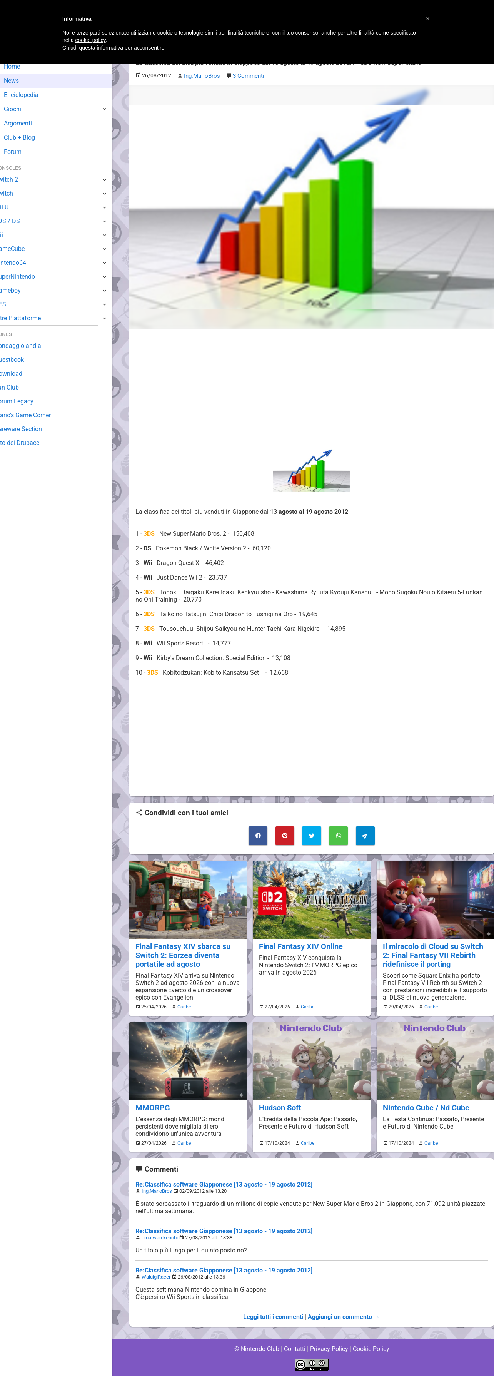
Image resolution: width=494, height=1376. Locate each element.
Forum (19, 151)
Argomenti (25, 123)
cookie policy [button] (90, 40)
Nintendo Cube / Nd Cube (425, 1114)
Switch (15, 193)
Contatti (294, 1349)
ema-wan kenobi (159, 1244)
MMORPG (151, 1114)
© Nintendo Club (256, 1349)
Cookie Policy (370, 1349)
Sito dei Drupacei (29, 442)
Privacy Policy (329, 1349)
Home (19, 66)
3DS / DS (18, 221)
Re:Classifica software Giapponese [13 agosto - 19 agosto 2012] (224, 1190)
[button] (428, 18)
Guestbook (21, 359)
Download (19, 373)
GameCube (21, 248)
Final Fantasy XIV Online (299, 945)
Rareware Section (30, 429)
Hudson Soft (279, 1114)
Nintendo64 (22, 262)
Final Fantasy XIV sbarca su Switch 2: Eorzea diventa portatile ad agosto (181, 954)
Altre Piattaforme (29, 318)
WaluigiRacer (156, 1283)
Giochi (19, 109)
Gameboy (19, 290)
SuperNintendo (26, 276)
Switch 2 (18, 179)
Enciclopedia (28, 95)
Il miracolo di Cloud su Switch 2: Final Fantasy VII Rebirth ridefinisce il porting (432, 954)
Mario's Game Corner (34, 415)
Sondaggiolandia (29, 345)
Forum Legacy (25, 401)
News (18, 80)
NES (12, 304)
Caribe (183, 1013)
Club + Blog (26, 137)
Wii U (13, 207)
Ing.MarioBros (157, 1197)
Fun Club (18, 387)
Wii (10, 235)
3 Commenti (247, 75)
